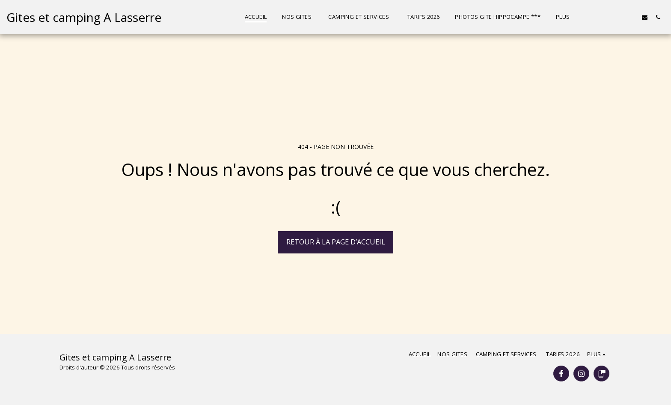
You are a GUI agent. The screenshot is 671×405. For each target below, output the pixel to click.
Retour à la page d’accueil (335, 242)
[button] (605, 17)
